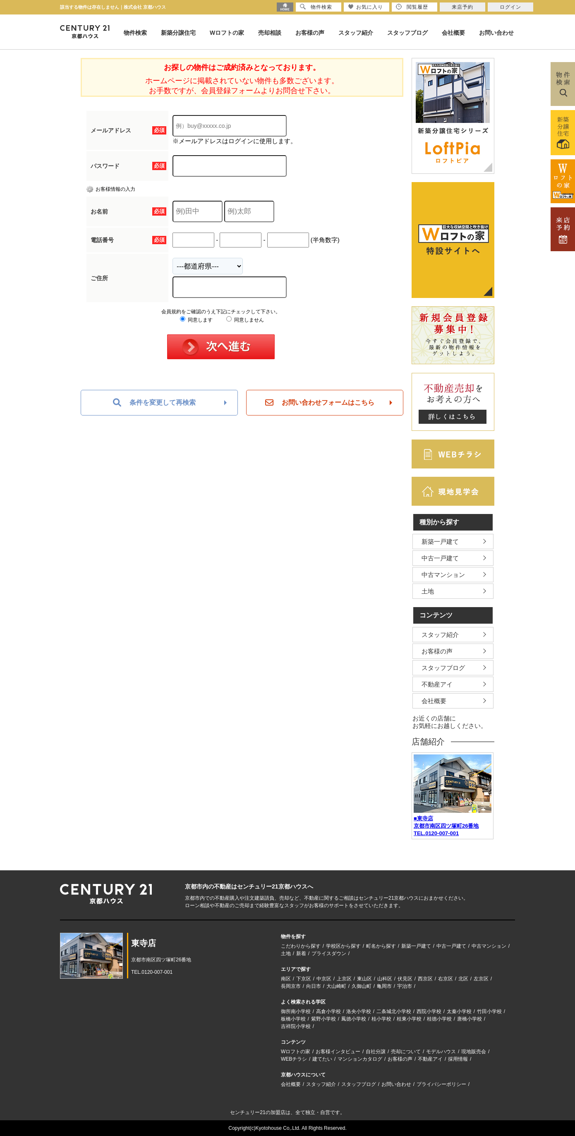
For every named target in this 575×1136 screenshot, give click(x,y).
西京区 (425, 979)
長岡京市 (291, 986)
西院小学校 (429, 1011)
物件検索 (135, 32)
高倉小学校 (328, 1011)
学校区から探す (343, 946)
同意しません (245, 320)
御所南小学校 (296, 1011)
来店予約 (462, 7)
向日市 (313, 986)
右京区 (445, 979)
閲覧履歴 (412, 7)
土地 (428, 591)
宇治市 (404, 986)
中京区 (323, 979)
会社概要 (453, 32)
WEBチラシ (294, 1059)
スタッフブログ (407, 32)
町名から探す (381, 946)
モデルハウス (441, 1051)
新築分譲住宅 (178, 32)
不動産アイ (437, 684)
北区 (463, 979)
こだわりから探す (301, 946)
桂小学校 (381, 1019)
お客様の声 (309, 32)
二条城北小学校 (393, 1011)
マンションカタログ (360, 1059)
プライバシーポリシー (441, 1084)
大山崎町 (336, 986)
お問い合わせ (496, 32)
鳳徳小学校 (353, 1019)
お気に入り (365, 7)
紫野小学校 (323, 1019)
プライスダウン (328, 953)
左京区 (481, 979)
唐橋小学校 (469, 1019)
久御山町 (361, 986)
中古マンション (443, 574)
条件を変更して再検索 (154, 402)
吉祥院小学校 (296, 1026)
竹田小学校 (489, 1011)
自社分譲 (376, 1051)
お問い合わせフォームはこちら (319, 402)
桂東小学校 (409, 1019)
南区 (286, 979)
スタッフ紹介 (355, 32)
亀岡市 (384, 986)
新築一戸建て (440, 541)
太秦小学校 (459, 1011)
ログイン (510, 7)
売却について (406, 1051)
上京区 (344, 979)
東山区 (364, 979)
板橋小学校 (293, 1019)
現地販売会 (473, 1051)
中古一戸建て (440, 558)
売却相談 (269, 32)
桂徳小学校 (439, 1019)
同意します (196, 320)
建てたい (322, 1059)
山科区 (384, 979)
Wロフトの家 (227, 32)
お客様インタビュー (338, 1051)
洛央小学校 (358, 1011)
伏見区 (405, 979)
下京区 (303, 979)
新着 (301, 953)
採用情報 (458, 1059)
